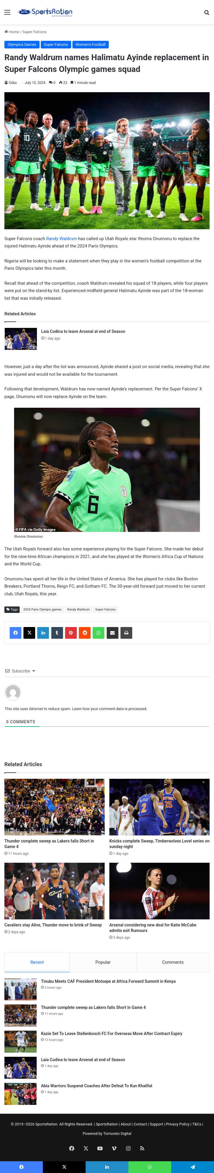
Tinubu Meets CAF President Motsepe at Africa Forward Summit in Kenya (108, 981)
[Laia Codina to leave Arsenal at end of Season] (21, 339)
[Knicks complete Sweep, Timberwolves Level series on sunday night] (159, 807)
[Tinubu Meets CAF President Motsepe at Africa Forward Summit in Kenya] (20, 989)
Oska (13, 83)
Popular (103, 962)
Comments (173, 962)
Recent (37, 962)
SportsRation (107, 1124)
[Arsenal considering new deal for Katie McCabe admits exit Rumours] (159, 891)
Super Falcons (35, 32)
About (126, 1124)
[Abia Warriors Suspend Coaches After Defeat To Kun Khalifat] (20, 1094)
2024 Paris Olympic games (42, 609)
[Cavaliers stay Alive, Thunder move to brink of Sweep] (54, 891)
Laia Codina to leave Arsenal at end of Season (83, 331)
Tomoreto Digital (117, 1133)
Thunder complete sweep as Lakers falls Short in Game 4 (93, 1007)
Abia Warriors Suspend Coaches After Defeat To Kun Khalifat (96, 1085)
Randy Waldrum (61, 238)
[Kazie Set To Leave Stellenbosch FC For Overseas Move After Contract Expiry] (20, 1042)
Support (156, 1124)
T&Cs (196, 1124)
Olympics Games (22, 44)
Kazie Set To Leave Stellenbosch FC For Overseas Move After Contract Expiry (111, 1033)
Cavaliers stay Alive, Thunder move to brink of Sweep (53, 925)
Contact (140, 1124)
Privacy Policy (177, 1124)
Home (11, 32)
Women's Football (91, 44)
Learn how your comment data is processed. (109, 709)
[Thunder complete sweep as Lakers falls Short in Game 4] (54, 807)
